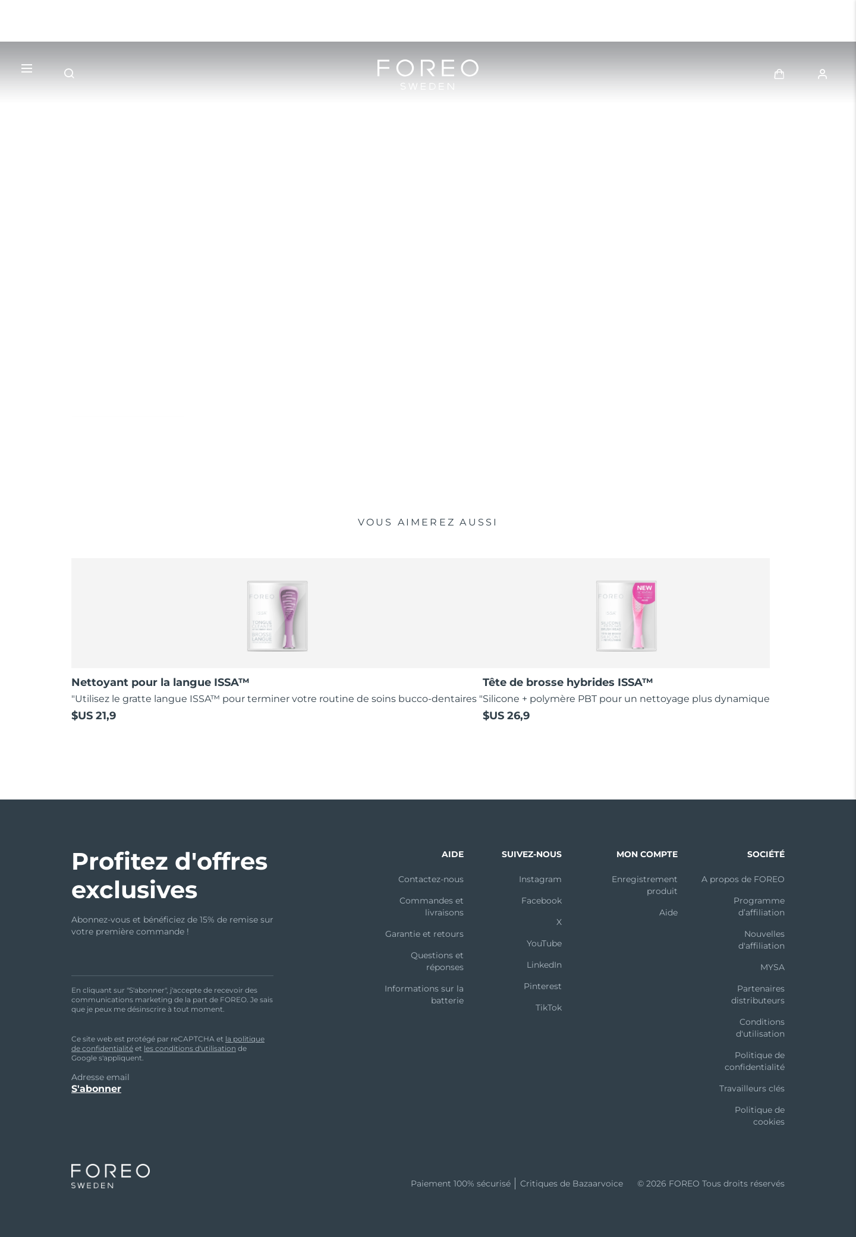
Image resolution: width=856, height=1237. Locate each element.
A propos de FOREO (743, 879)
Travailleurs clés (752, 1088)
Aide (668, 912)
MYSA (772, 967)
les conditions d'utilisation (190, 1048)
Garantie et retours (424, 933)
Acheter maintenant (127, 411)
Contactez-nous (431, 879)
